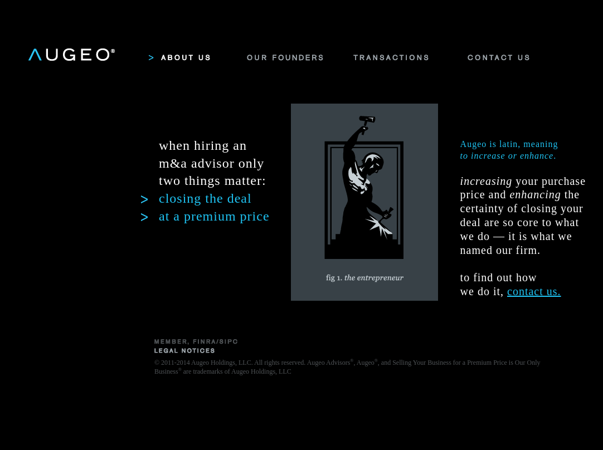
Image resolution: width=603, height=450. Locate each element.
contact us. (534, 291)
